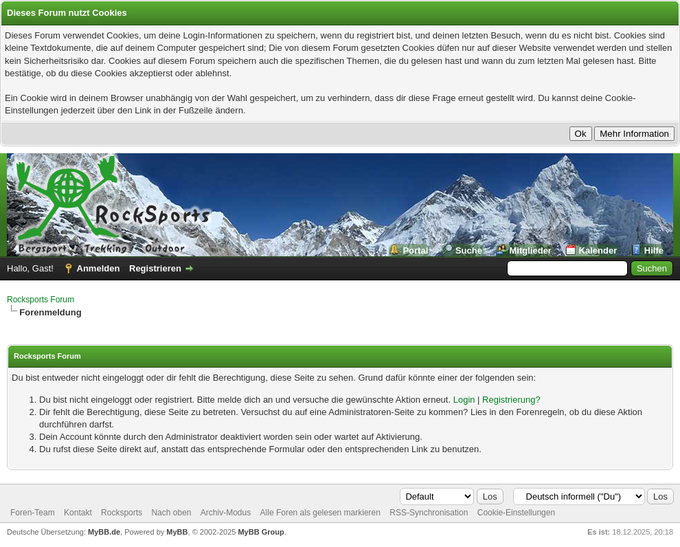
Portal (415, 250)
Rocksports (121, 512)
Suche (468, 250)
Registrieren (155, 268)
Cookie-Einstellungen (516, 512)
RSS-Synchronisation (428, 512)
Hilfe (654, 250)
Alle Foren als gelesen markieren (320, 512)
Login (464, 399)
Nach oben (171, 512)
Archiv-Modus (226, 512)
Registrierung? (511, 399)
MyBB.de (104, 532)
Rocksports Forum (40, 299)
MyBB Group (261, 532)
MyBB (177, 532)
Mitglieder (531, 250)
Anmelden (98, 268)
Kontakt (78, 512)
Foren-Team (32, 512)
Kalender (598, 250)
